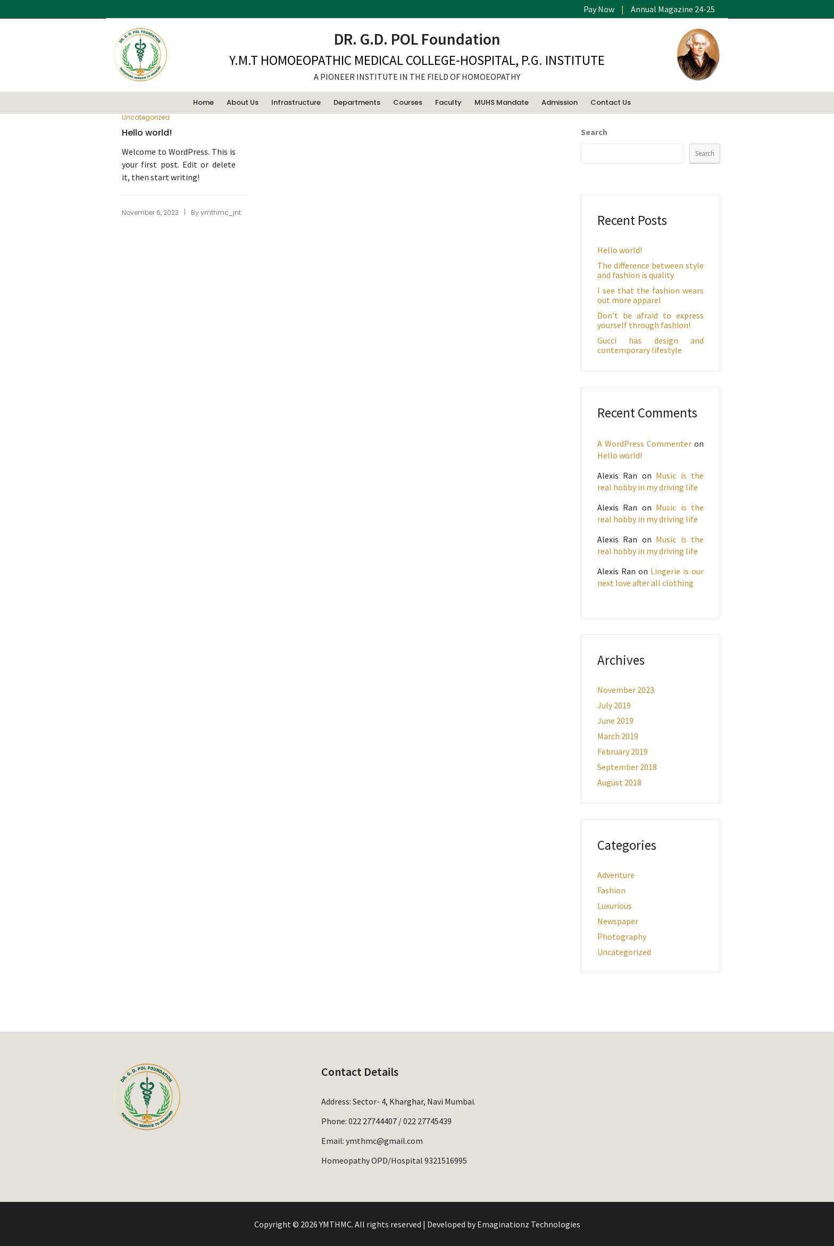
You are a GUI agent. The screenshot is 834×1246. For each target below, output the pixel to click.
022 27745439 (427, 1121)
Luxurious (614, 905)
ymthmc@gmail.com (384, 1140)
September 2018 (627, 767)
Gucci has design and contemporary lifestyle (650, 345)
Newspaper (617, 921)
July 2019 (614, 705)
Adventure (616, 874)
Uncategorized (146, 117)
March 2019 (617, 736)
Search (594, 132)
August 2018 (619, 782)
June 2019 (615, 720)
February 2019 (622, 751)
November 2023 (625, 689)
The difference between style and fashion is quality (650, 270)
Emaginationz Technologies (528, 1224)
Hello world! (147, 133)
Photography (621, 936)
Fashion (611, 890)
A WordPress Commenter (644, 443)
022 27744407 (372, 1121)
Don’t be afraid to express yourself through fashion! (650, 320)
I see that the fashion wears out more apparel (650, 295)
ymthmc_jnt (221, 212)
